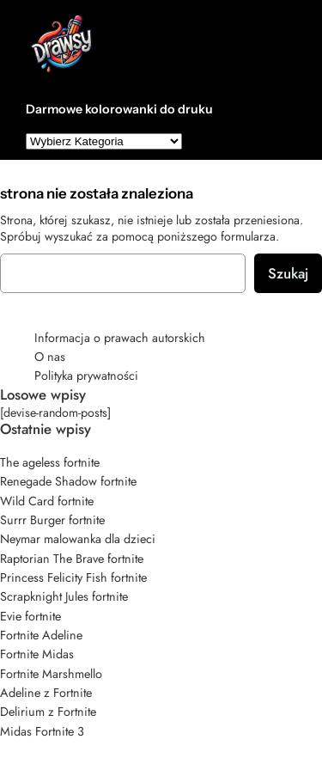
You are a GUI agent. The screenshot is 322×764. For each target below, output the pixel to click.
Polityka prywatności (86, 375)
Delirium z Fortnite (48, 711)
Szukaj (288, 273)
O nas (49, 356)
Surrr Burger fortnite (52, 520)
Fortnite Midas (37, 654)
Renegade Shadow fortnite (68, 481)
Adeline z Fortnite (46, 692)
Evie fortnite (30, 616)
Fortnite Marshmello (51, 673)
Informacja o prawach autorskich (119, 337)
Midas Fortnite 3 (42, 731)
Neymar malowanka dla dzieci (77, 538)
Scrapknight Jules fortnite (64, 596)
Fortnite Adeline (41, 635)
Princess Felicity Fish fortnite (73, 577)
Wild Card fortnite (47, 501)
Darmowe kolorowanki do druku (119, 109)
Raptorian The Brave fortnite (71, 558)
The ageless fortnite (50, 462)
